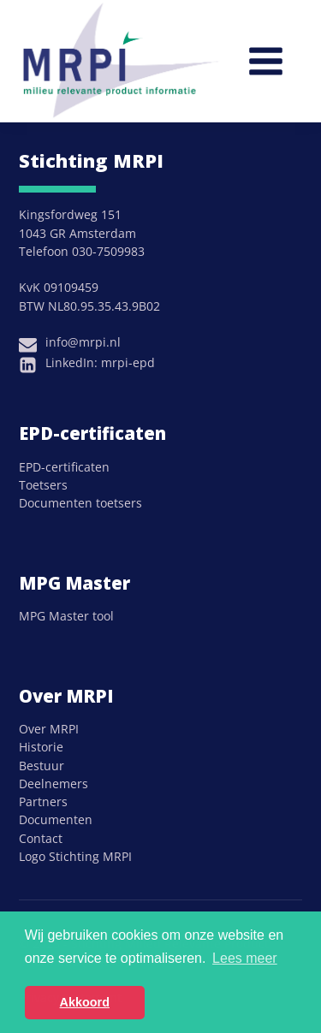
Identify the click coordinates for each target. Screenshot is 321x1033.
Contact (40, 838)
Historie (41, 747)
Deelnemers (53, 783)
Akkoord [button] (85, 1002)
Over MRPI (49, 729)
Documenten (55, 819)
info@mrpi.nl (83, 342)
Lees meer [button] (244, 958)
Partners (43, 801)
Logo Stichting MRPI (75, 856)
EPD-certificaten (64, 467)
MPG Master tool (66, 616)
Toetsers (43, 485)
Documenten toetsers (80, 503)
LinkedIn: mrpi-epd (100, 362)
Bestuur (41, 765)
